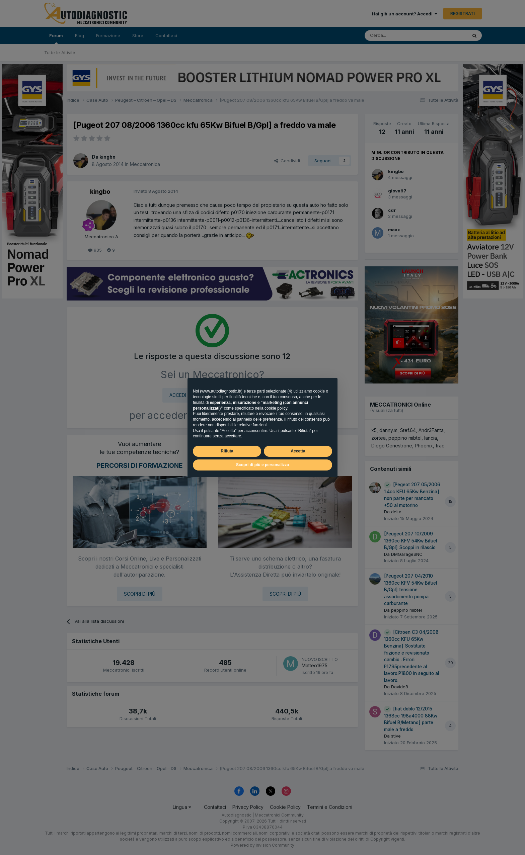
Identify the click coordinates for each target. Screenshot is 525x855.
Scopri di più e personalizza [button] (262, 464)
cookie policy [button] (276, 408)
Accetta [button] (298, 451)
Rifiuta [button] (227, 451)
